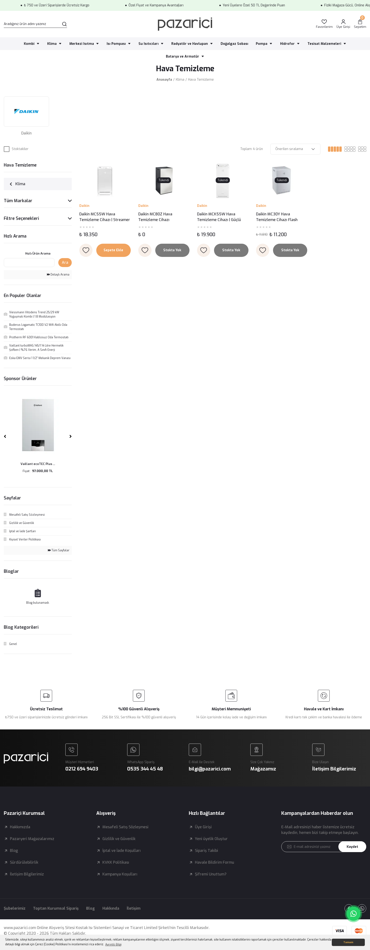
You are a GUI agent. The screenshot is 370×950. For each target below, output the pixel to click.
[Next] (70, 436)
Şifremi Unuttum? (211, 874)
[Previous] (5, 436)
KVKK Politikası (115, 862)
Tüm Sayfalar (58, 550)
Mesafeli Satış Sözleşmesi (125, 826)
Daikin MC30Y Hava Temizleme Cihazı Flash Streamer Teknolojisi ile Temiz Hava (277, 217)
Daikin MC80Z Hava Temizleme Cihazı (155, 217)
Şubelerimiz (14, 908)
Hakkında (110, 908)
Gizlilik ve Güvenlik (118, 838)
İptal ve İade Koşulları (121, 850)
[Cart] (360, 24)
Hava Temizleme (201, 79)
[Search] (35, 24)
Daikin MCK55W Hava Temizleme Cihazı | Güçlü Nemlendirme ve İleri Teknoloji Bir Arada (219, 217)
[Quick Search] (29, 262)
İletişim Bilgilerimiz (27, 874)
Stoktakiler (20, 149)
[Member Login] (343, 24)
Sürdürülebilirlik (24, 862)
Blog (14, 850)
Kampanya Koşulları (119, 874)
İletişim (133, 908)
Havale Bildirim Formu (214, 862)
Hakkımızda (20, 826)
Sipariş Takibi (206, 850)
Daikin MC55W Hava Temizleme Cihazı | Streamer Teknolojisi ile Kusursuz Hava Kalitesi (104, 217)
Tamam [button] (348, 942)
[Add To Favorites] (85, 250)
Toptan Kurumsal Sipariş (56, 908)
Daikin (84, 206)
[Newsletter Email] (323, 846)
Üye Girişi (203, 826)
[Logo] (185, 24)
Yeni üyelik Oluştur (211, 838)
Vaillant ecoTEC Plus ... (38, 464)
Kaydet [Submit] (352, 847)
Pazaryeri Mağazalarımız (32, 838)
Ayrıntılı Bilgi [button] (113, 944)
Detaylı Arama (58, 274)
